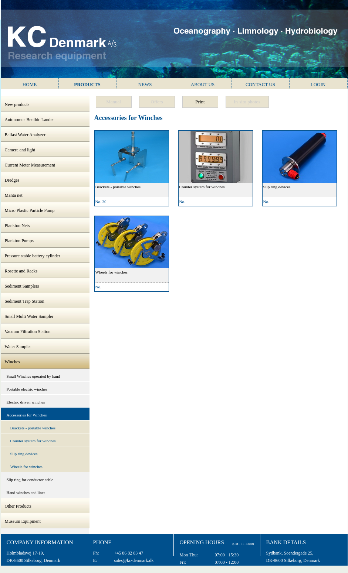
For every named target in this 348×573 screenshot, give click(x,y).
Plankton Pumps (19, 240)
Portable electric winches (27, 389)
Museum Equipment (23, 521)
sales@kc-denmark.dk (134, 560)
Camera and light (20, 149)
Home (30, 84)
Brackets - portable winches (32, 428)
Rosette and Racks (21, 271)
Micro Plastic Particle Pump (30, 210)
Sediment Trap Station (24, 301)
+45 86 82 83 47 (128, 553)
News (145, 84)
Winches (12, 361)
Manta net (14, 195)
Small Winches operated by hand (33, 376)
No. (182, 201)
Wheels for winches (26, 466)
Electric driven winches (26, 402)
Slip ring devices (24, 454)
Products (87, 84)
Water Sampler (18, 346)
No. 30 (101, 201)
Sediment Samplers (22, 286)
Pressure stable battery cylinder (32, 255)
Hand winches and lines (26, 492)
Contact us (260, 84)
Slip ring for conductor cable (30, 479)
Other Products (18, 506)
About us (202, 84)
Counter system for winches (33, 441)
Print (200, 101)
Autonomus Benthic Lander (29, 119)
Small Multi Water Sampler (29, 316)
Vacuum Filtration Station (28, 331)
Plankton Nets (17, 225)
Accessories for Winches (27, 415)
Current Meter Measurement (30, 165)
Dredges (12, 180)
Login (318, 84)
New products (17, 104)
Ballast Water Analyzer (25, 134)
